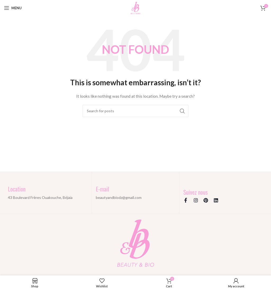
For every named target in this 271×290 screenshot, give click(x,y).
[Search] (135, 111)
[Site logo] (135, 7)
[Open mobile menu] (12, 8)
